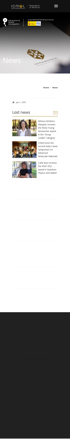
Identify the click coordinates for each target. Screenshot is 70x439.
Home (46, 87)
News (55, 87)
